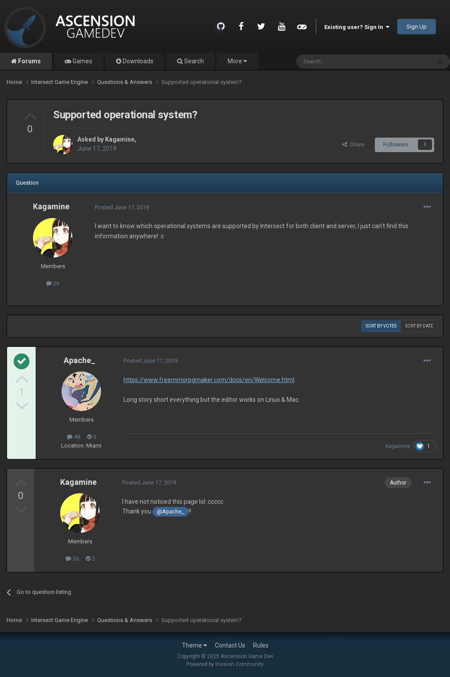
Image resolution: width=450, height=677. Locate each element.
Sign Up (416, 26)
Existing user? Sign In (356, 27)
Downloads (137, 61)
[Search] (342, 62)
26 (52, 283)
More (237, 61)
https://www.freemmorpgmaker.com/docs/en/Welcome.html (208, 379)
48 (73, 436)
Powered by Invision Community (225, 664)
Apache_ (79, 360)
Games (81, 61)
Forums (29, 61)
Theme (194, 645)
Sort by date (419, 326)
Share (353, 144)
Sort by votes (381, 326)
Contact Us (230, 645)
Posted (122, 207)
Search (193, 61)
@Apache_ (170, 511)
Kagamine (119, 139)
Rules (261, 645)
